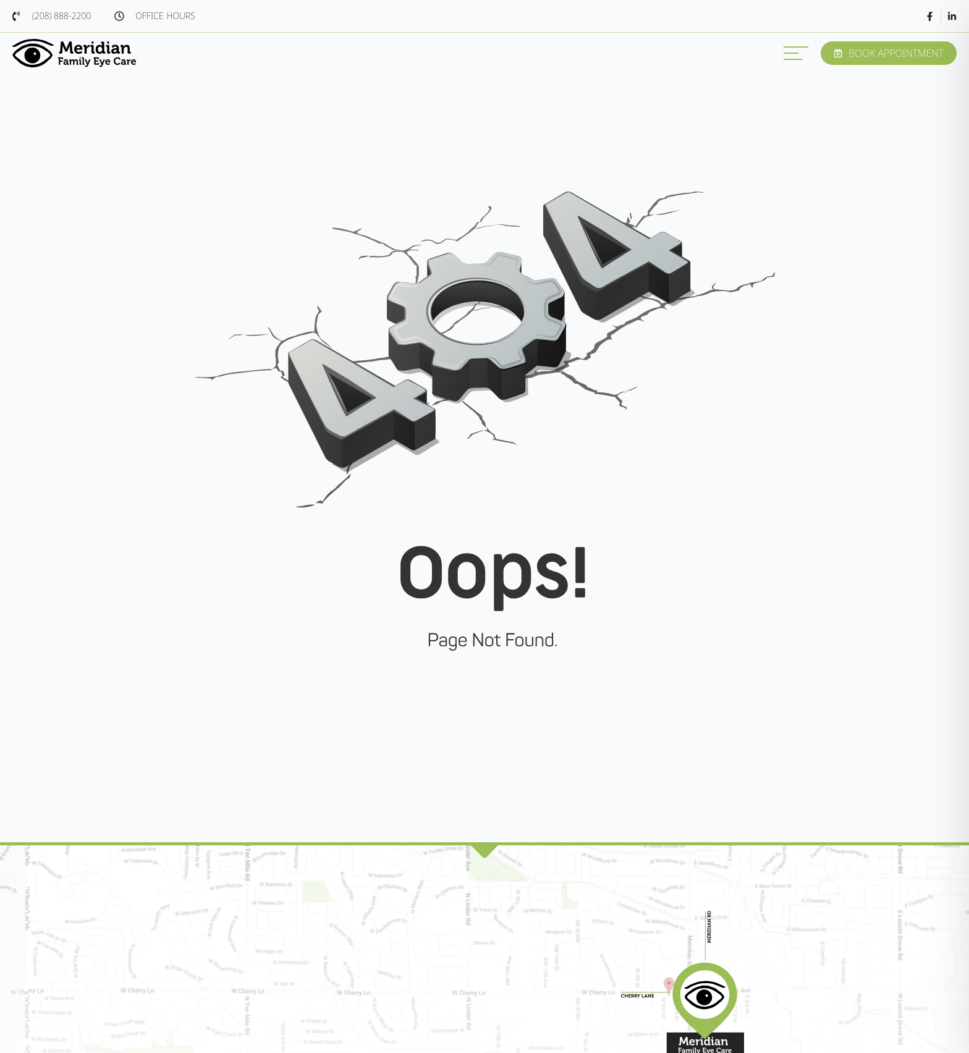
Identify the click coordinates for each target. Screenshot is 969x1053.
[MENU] (796, 53)
